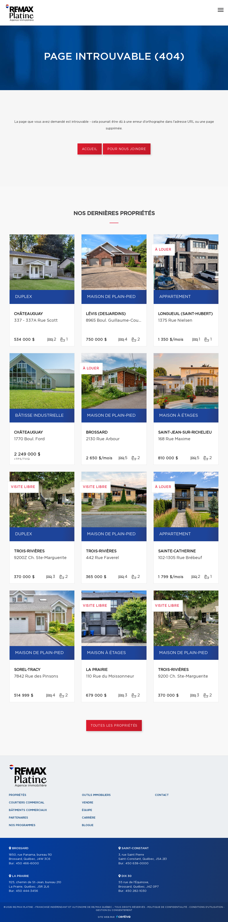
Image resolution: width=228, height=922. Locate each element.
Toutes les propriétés (114, 725)
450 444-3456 (27, 891)
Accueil (89, 149)
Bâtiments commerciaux (28, 810)
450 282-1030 (136, 891)
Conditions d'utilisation (206, 907)
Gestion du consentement (114, 910)
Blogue (88, 825)
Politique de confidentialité (167, 907)
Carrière (89, 817)
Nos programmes (22, 825)
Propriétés (17, 795)
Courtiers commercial (26, 802)
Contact (162, 795)
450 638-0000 (137, 863)
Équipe (87, 810)
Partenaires (18, 817)
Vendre (87, 802)
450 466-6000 (27, 863)
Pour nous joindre (126, 149)
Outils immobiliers (96, 795)
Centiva (123, 916)
